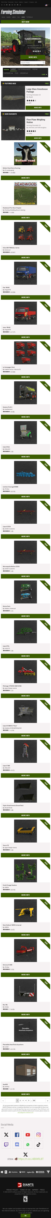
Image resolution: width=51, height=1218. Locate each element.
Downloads (10, 2)
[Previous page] (48, 1101)
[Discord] (18, 5)
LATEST (13, 69)
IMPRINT (35, 1190)
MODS (23, 17)
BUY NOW (25, 22)
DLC (19, 17)
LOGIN (43, 74)
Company (31, 2)
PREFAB (34, 69)
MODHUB (6, 69)
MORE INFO (33, 57)
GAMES (8, 17)
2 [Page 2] (20, 1100)
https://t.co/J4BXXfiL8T (31, 1159)
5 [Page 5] (28, 1100)
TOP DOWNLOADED (24, 69)
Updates (21, 2)
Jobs (36, 2)
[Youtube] (9, 5)
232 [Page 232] (34, 1100)
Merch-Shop (4, 2)
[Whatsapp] (2, 5)
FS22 (16, 73)
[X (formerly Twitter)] (4, 5)
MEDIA (14, 17)
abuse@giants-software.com (25, 1112)
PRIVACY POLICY (12, 1190)
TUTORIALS (30, 17)
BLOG (3, 17)
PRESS (42, 1190)
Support (26, 2)
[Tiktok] (20, 5)
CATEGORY (7, 73)
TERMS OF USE (25, 1190)
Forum (16, 2)
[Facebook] (7, 5)
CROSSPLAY (24, 73)
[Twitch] (15, 5)
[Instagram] (12, 5)
